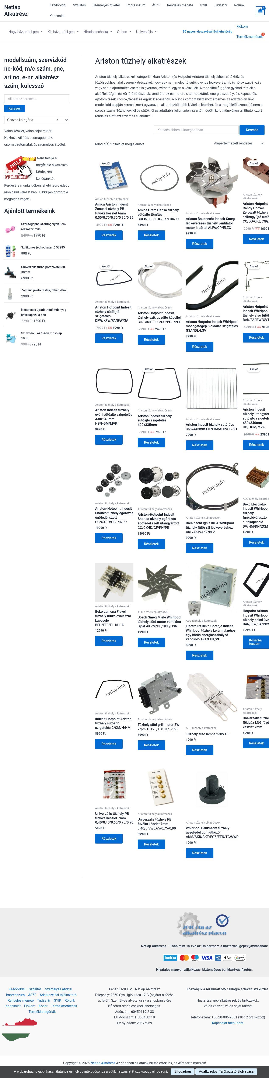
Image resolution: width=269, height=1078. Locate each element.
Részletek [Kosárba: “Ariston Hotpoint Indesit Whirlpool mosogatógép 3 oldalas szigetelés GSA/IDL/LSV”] (199, 343)
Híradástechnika (98, 30)
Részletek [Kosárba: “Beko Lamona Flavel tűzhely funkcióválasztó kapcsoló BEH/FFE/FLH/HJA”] (108, 637)
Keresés (14, 105)
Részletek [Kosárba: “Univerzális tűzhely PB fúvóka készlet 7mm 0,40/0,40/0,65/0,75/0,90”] (108, 835)
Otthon (124, 30)
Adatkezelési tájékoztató (58, 995)
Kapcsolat (56, 16)
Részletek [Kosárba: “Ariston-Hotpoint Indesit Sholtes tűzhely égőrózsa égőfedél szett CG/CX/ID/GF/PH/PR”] (108, 535)
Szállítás (79, 5)
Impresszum (135, 5)
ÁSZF (156, 5)
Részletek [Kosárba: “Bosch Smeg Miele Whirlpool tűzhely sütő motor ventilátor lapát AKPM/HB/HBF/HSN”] (151, 639)
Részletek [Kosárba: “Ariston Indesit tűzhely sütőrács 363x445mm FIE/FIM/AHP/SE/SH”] (199, 442)
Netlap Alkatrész (16, 10)
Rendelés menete (180, 5)
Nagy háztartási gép (25, 30)
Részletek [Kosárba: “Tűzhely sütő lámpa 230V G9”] (199, 747)
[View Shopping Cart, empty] (260, 10)
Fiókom (242, 27)
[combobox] (36, 116)
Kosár (43, 1006)
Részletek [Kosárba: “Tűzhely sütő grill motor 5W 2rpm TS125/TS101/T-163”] (151, 742)
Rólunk (239, 5)
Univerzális (146, 30)
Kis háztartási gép (63, 30)
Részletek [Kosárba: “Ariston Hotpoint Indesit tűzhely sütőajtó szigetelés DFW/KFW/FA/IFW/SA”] (108, 335)
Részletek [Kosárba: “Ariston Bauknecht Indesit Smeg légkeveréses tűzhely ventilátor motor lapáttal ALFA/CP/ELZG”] (199, 240)
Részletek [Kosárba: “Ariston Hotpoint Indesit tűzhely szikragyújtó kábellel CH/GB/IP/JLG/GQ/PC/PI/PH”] (151, 336)
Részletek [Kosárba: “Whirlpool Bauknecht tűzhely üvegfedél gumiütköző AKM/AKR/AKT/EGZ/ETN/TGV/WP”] (199, 850)
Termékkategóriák (42, 1012)
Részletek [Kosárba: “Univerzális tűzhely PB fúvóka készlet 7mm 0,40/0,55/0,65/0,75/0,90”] (151, 841)
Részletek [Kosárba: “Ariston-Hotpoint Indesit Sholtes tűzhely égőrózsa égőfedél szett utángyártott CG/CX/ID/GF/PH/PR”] (151, 540)
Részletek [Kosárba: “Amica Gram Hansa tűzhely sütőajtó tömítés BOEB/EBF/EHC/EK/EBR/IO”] (151, 232)
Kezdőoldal (57, 5)
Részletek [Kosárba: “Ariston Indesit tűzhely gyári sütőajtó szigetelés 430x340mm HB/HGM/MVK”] (108, 436)
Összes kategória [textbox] (32, 116)
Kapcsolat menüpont (228, 1023)
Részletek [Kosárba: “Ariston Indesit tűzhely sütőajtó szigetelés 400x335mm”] (151, 439)
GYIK (203, 5)
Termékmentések (64, 1006)
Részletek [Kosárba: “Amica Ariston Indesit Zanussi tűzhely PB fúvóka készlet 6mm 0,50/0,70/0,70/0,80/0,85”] (108, 232)
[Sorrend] (238, 140)
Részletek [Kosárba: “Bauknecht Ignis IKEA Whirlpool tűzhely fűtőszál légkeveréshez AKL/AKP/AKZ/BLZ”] (199, 545)
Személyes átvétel (106, 5)
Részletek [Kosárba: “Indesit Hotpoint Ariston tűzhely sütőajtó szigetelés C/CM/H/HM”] (108, 740)
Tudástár (220, 5)
